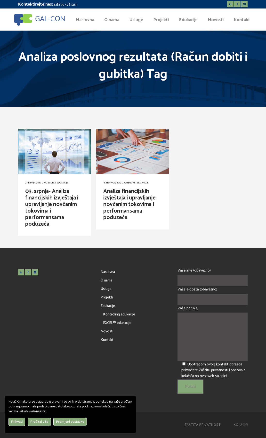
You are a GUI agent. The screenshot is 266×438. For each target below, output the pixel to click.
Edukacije (62, 183)
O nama (106, 280)
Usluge (106, 289)
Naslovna (108, 272)
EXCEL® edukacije (117, 323)
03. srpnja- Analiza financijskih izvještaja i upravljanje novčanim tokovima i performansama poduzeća (51, 208)
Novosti (107, 331)
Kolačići (241, 425)
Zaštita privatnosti (203, 425)
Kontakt (107, 340)
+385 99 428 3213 (65, 5)
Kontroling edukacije (119, 314)
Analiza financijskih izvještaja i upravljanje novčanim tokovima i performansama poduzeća (129, 204)
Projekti (107, 297)
